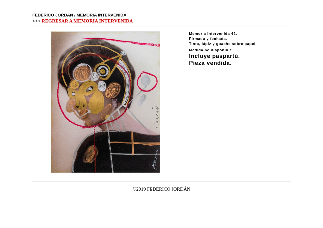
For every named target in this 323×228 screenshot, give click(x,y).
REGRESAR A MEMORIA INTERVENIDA (87, 20)
